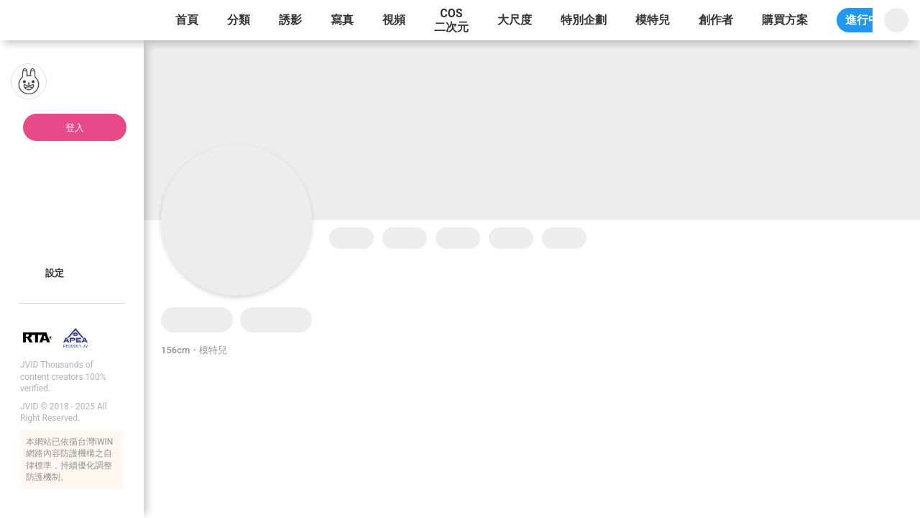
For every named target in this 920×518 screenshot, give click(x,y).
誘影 (290, 20)
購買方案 (785, 20)
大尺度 (514, 20)
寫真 (342, 20)
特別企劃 (584, 20)
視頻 (393, 20)
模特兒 (652, 20)
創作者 (716, 20)
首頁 (186, 20)
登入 (74, 127)
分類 (238, 20)
